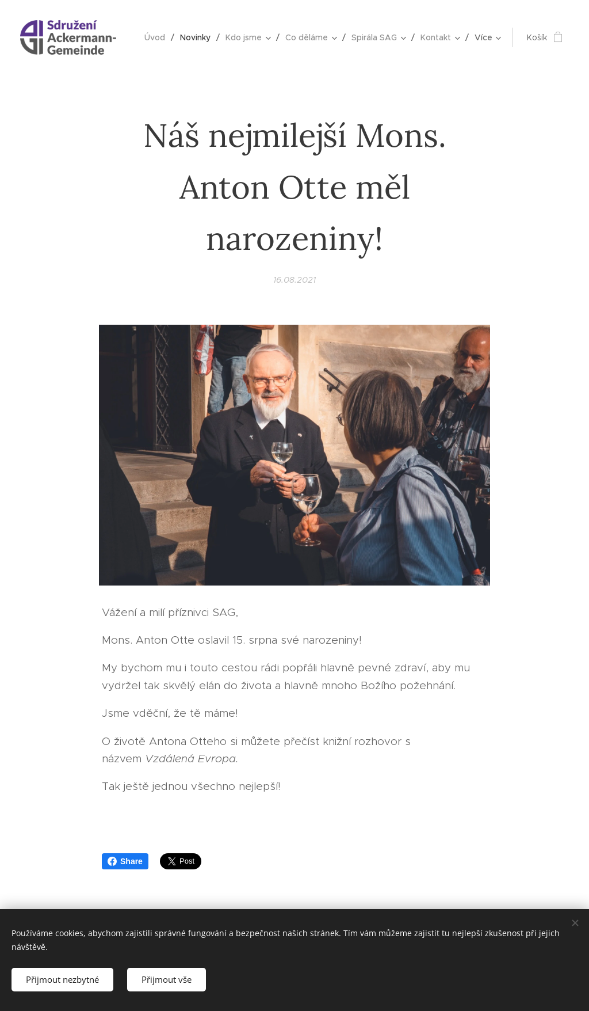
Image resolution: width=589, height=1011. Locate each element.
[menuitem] (157, 37)
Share (125, 861)
